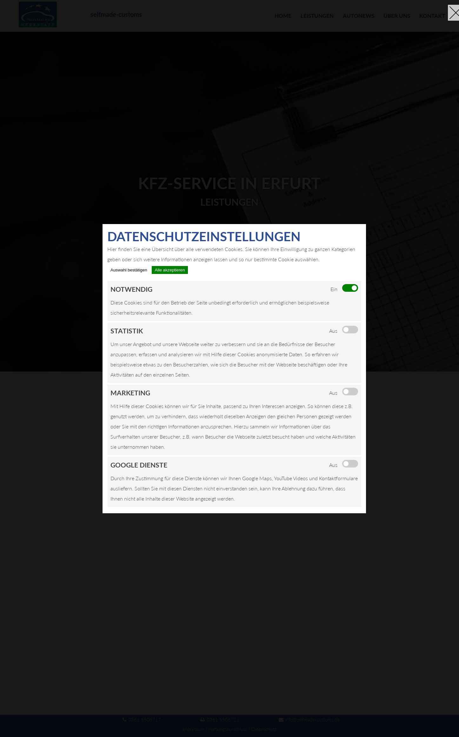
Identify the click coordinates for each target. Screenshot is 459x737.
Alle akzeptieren (170, 270)
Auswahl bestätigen (128, 270)
